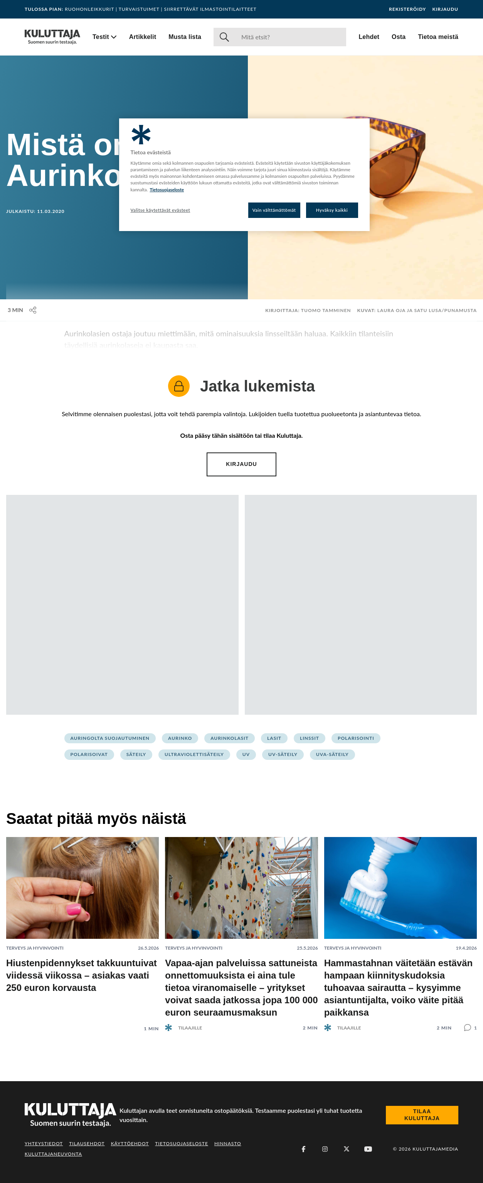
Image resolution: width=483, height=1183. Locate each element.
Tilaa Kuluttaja (422, 1114)
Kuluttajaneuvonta (53, 1154)
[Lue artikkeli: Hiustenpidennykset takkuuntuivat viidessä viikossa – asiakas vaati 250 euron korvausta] (82, 928)
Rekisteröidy (407, 9)
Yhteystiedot (44, 1143)
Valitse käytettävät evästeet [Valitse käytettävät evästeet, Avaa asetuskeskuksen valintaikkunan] (160, 210)
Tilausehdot (86, 1143)
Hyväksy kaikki (332, 210)
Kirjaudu (445, 9)
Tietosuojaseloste (181, 1143)
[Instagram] (325, 1149)
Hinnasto (227, 1143)
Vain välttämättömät (274, 210)
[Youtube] (368, 1149)
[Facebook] (303, 1149)
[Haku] (290, 37)
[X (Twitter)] (346, 1149)
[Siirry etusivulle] (52, 37)
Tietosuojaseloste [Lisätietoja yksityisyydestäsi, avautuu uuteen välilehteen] (167, 189)
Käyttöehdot (130, 1143)
